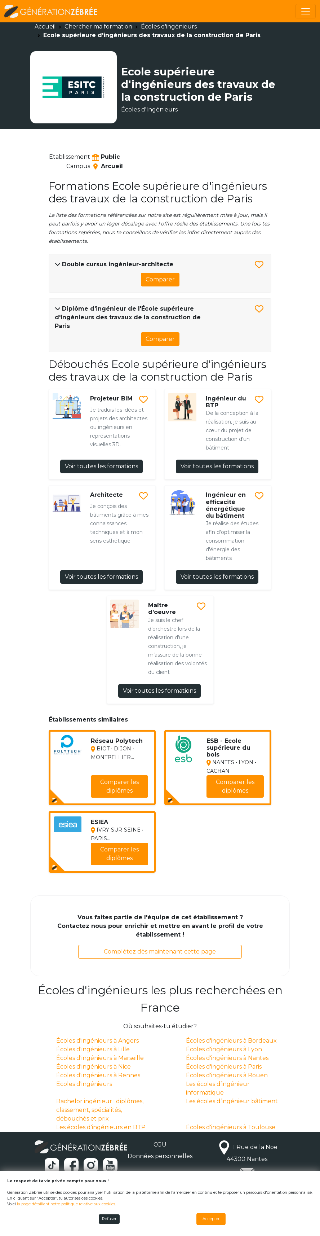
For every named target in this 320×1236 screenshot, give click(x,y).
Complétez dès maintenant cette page (160, 951)
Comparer (160, 279)
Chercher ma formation (98, 26)
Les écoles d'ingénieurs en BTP (101, 1127)
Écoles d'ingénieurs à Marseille (100, 1058)
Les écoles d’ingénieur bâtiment (232, 1101)
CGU (160, 1144)
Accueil (45, 26)
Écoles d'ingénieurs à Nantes (227, 1058)
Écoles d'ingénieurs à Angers (97, 1040)
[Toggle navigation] (305, 11)
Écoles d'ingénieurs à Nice (93, 1066)
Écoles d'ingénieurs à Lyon (224, 1049)
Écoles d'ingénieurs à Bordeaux (231, 1040)
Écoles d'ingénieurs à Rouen (227, 1075)
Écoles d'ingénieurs (169, 26)
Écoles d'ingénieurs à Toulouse (230, 1127)
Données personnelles (160, 1156)
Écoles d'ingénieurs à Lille (93, 1049)
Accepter (211, 1219)
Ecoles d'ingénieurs (84, 1084)
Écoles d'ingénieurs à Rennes (98, 1075)
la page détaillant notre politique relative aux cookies (66, 1204)
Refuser (109, 1219)
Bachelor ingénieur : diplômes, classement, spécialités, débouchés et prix (99, 1110)
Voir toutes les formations (101, 466)
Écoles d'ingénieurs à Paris (224, 1066)
